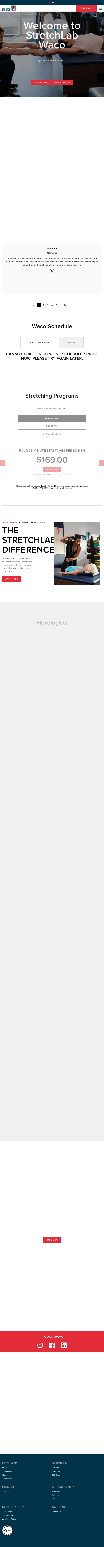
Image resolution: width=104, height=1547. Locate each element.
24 (65, 305)
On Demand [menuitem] (7, 1511)
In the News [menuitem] (7, 1471)
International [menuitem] (7, 1478)
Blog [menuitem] (4, 1474)
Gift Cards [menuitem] (56, 1474)
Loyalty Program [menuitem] (8, 1515)
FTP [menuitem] (53, 1498)
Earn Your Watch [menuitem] (9, 1518)
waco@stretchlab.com (61, 487)
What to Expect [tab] (38, 522)
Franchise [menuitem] (56, 1491)
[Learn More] (52, 1239)
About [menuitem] (4, 1467)
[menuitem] (7, 1535)
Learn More (11, 578)
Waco (54, 2)
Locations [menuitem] (6, 1491)
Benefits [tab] (23, 522)
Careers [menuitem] (55, 1495)
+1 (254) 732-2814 (40, 487)
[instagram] (40, 1346)
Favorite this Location (52, 59)
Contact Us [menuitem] (56, 1511)
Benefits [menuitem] (55, 1467)
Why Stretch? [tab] (9, 522)
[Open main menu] (100, 8)
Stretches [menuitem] (56, 1471)
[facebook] (52, 1346)
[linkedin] (64, 1346)
